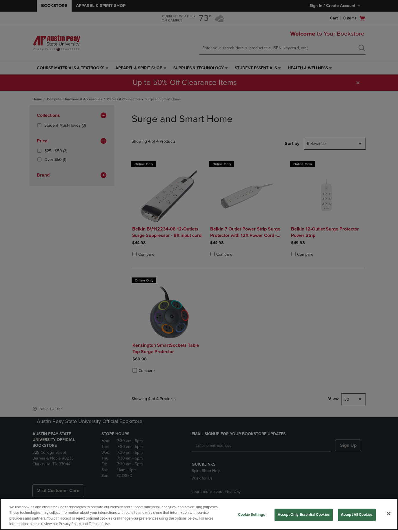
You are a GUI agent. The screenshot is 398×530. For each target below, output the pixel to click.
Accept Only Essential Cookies (304, 514)
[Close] (388, 513)
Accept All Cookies (356, 514)
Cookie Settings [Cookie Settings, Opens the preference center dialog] (251, 514)
